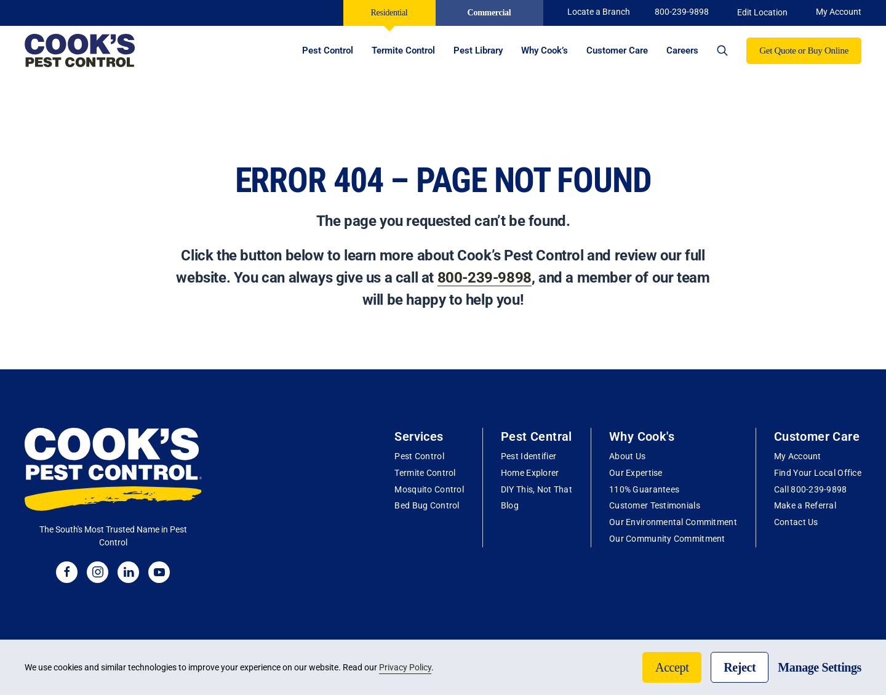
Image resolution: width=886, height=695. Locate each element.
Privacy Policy (405, 667)
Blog (510, 505)
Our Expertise (636, 473)
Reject (740, 667)
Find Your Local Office (817, 473)
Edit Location (762, 12)
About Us (627, 456)
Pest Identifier (528, 456)
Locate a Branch (598, 12)
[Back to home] (80, 50)
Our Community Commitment (667, 539)
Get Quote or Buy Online (803, 50)
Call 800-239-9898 (810, 489)
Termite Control (424, 473)
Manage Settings (819, 667)
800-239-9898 (682, 12)
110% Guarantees (644, 489)
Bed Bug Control (426, 505)
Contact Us (796, 522)
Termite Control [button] (403, 50)
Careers (682, 50)
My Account (797, 456)
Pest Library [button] (478, 50)
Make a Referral (805, 505)
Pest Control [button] (327, 50)
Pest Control (419, 456)
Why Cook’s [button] (544, 50)
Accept (671, 667)
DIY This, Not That (536, 489)
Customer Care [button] (617, 50)
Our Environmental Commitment (673, 522)
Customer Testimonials (654, 505)
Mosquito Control (428, 489)
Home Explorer (530, 473)
